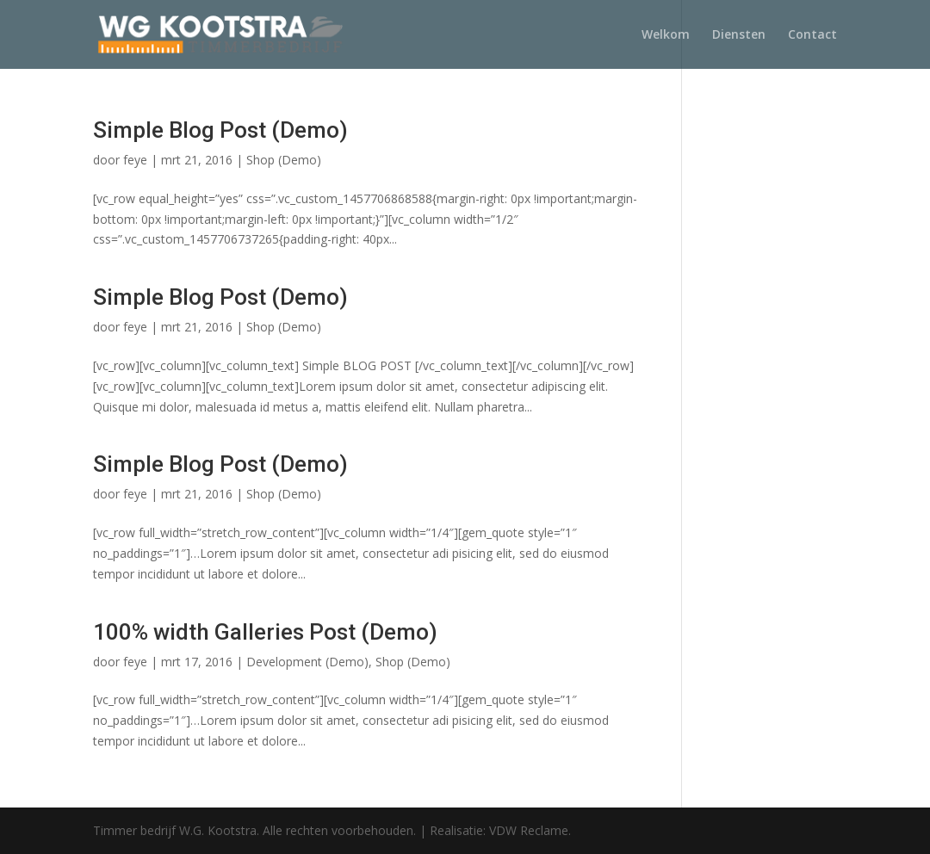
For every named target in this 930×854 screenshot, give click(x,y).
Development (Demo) (307, 661)
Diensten (739, 35)
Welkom (666, 35)
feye (135, 160)
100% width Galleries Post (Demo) (265, 632)
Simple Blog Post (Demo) (220, 130)
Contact (812, 35)
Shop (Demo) (283, 160)
